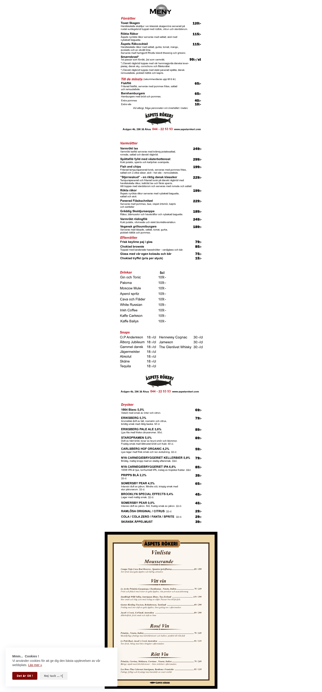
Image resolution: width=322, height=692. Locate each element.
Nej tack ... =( (53, 676)
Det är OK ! (25, 676)
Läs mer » (35, 665)
